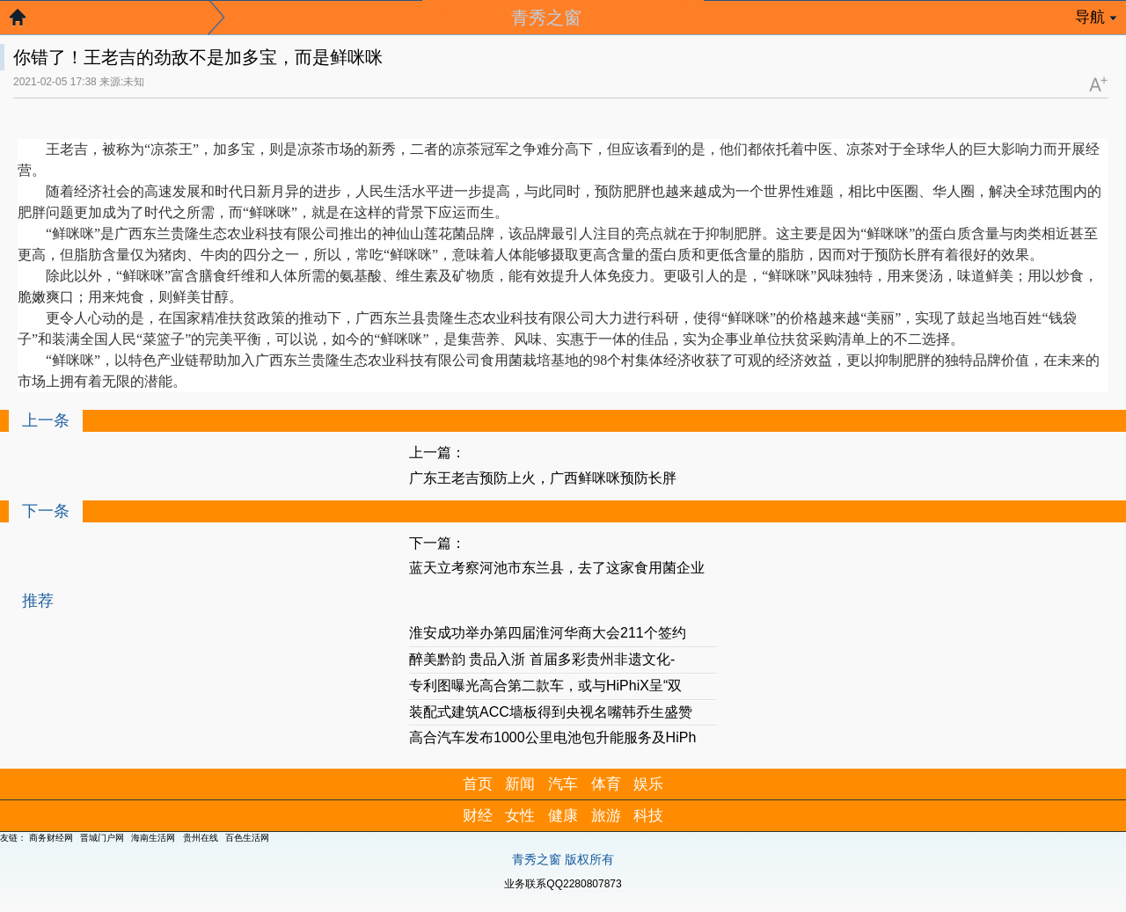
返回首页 (26, 22)
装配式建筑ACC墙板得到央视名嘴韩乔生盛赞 (550, 711)
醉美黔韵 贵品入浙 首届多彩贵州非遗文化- (542, 659)
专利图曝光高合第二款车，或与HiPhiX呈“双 (545, 685)
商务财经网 (51, 838)
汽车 (563, 784)
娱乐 (648, 784)
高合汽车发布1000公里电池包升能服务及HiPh (552, 737)
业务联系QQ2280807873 (562, 884)
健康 (563, 815)
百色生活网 (247, 838)
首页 (478, 784)
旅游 (606, 815)
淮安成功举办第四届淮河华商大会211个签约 (547, 632)
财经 (478, 815)
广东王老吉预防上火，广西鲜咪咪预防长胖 (542, 478)
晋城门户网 (102, 838)
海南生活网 (153, 838)
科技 (648, 815)
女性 (520, 815)
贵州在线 (200, 838)
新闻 (520, 784)
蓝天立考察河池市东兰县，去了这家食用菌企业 (557, 567)
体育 (606, 784)
